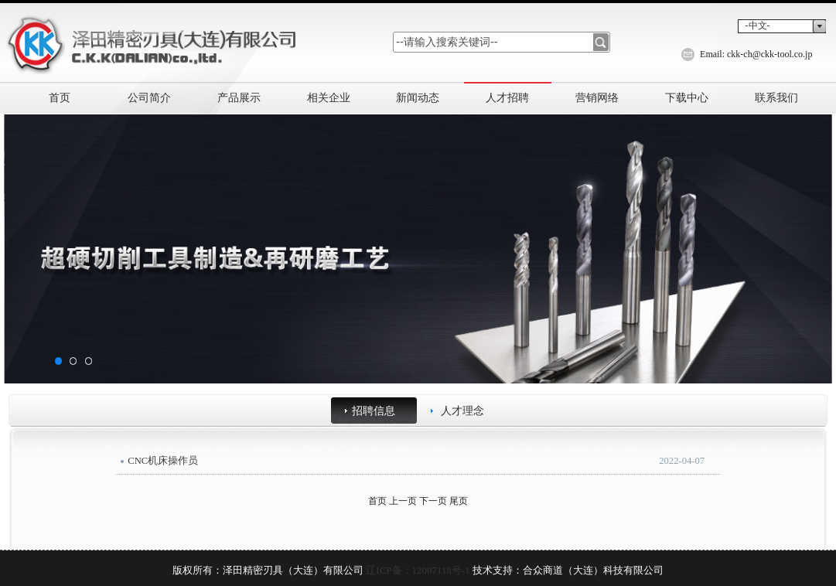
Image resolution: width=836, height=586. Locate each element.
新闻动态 (417, 98)
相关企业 (328, 98)
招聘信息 (373, 410)
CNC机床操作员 (163, 460)
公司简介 (149, 98)
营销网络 (597, 98)
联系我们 (776, 98)
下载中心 (686, 98)
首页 (59, 98)
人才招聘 (507, 98)
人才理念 (462, 410)
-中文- (758, 25)
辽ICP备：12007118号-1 (417, 570)
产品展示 (239, 98)
